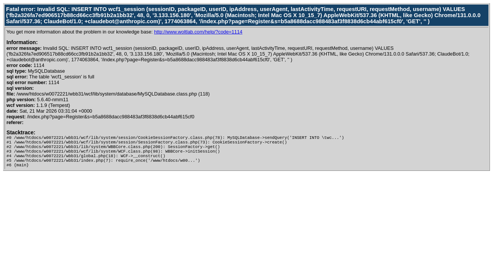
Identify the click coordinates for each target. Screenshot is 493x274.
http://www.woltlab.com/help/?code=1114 (198, 32)
